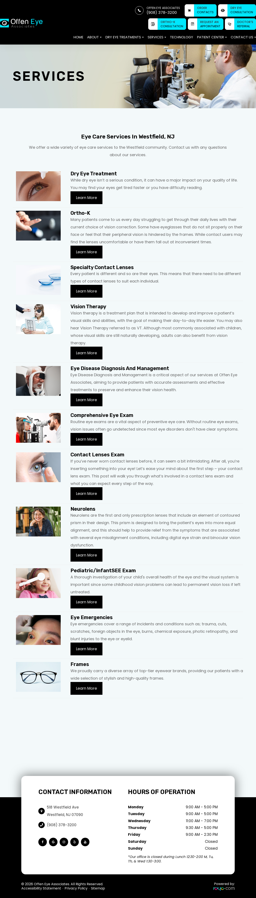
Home (78, 37)
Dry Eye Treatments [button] (124, 37)
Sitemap (98, 888)
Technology (181, 37)
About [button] (94, 37)
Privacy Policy (76, 888)
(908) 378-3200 (61, 825)
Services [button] (157, 37)
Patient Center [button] (212, 37)
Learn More (86, 197)
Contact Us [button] (243, 37)
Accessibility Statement (41, 888)
